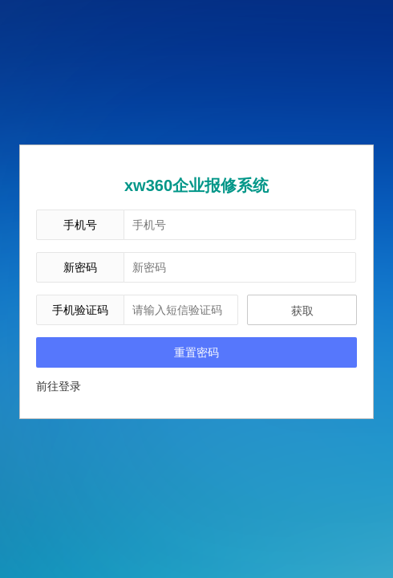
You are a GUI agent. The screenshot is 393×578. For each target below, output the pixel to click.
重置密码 (196, 352)
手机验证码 (80, 309)
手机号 (80, 224)
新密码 (80, 267)
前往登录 (58, 386)
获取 (302, 310)
